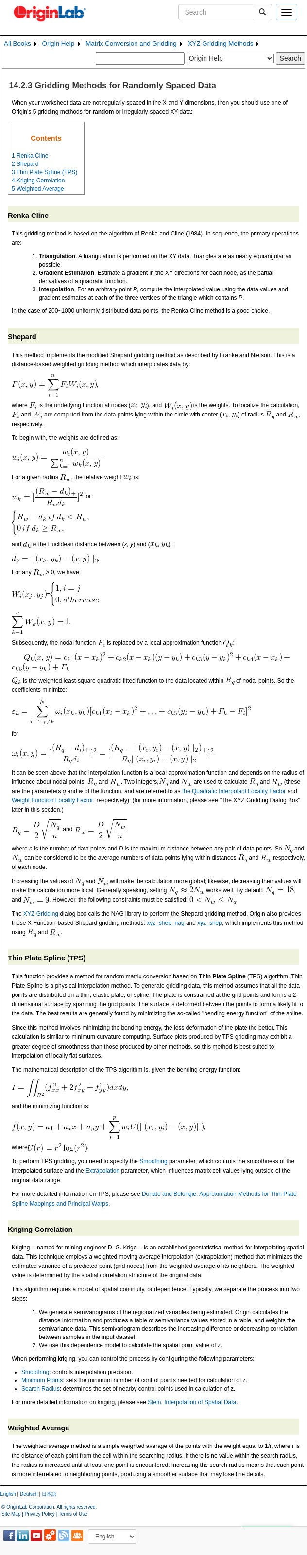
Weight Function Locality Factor (52, 800)
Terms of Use (73, 1514)
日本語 (49, 1494)
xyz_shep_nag (165, 923)
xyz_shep (209, 923)
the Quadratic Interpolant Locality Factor (234, 791)
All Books (17, 43)
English (8, 1494)
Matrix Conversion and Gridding (130, 43)
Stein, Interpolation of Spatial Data (192, 1402)
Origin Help (58, 43)
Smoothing (153, 1161)
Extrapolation (102, 1170)
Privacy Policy (40, 1514)
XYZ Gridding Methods (221, 43)
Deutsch (29, 1494)
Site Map (10, 1514)
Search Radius (40, 1388)
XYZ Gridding (40, 913)
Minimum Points (42, 1380)
